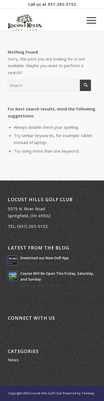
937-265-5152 (62, 4)
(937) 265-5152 (32, 226)
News (13, 359)
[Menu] (88, 20)
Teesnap (88, 393)
